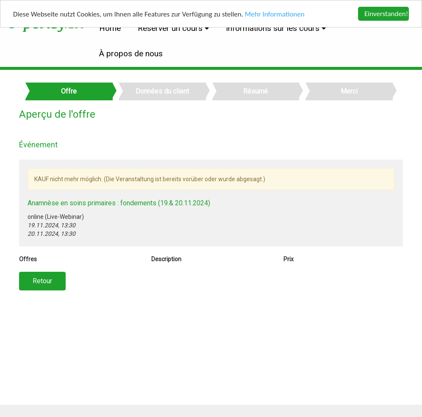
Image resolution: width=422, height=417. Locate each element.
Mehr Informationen (275, 14)
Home (110, 28)
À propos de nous (131, 53)
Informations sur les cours (274, 28)
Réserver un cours (171, 28)
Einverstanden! (386, 13)
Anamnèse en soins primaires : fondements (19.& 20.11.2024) (119, 203)
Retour (42, 281)
